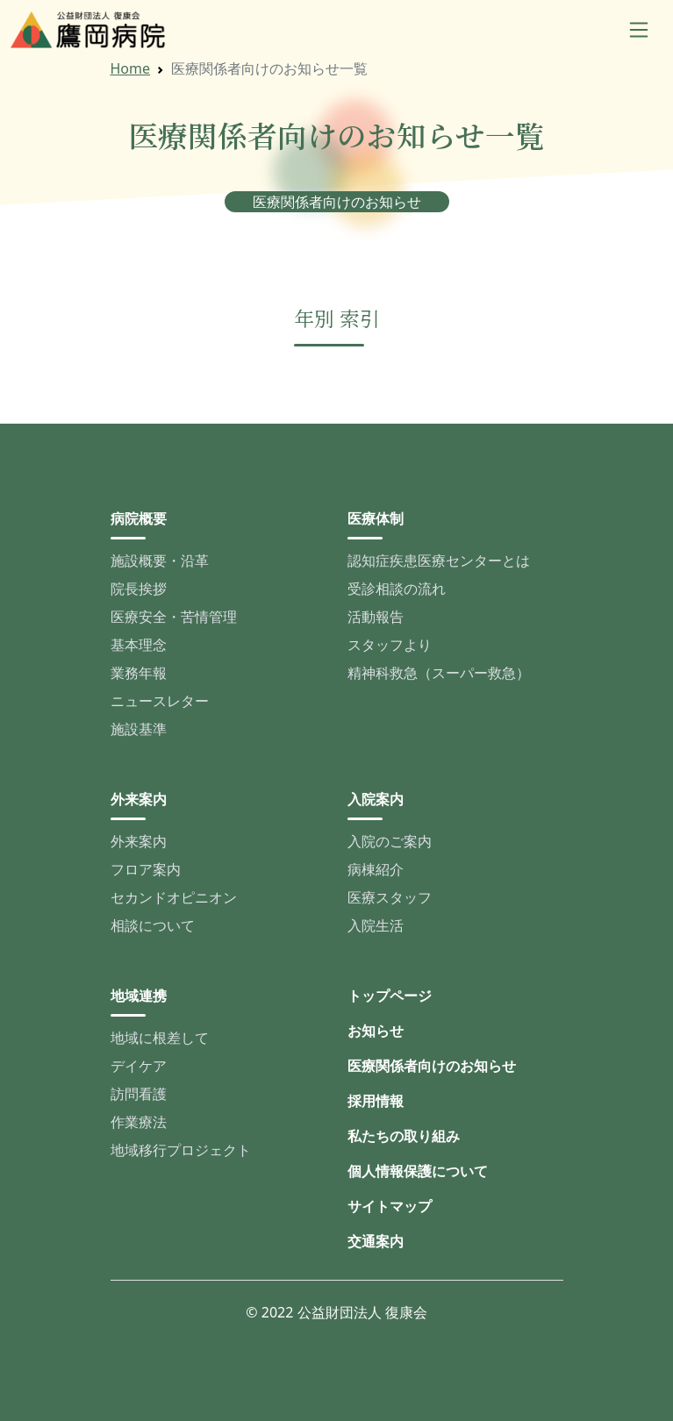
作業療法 (139, 1122)
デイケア (139, 1065)
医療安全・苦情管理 (174, 616)
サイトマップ (389, 1206)
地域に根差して (160, 1037)
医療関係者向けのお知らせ (431, 1065)
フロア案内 (146, 869)
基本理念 (139, 644)
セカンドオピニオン (174, 897)
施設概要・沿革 (160, 560)
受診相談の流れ (396, 588)
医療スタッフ (389, 897)
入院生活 (375, 925)
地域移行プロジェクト (181, 1150)
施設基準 (139, 729)
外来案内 (139, 841)
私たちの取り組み (403, 1136)
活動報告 (375, 616)
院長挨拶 (139, 588)
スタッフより (389, 644)
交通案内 (375, 1241)
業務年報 (139, 672)
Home (131, 68)
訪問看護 (139, 1093)
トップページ (389, 995)
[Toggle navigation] (638, 29)
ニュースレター (160, 700)
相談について (153, 925)
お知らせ (375, 1030)
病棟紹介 (375, 869)
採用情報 (375, 1100)
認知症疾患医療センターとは (438, 560)
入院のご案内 (389, 841)
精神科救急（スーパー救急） (438, 672)
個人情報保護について (417, 1171)
